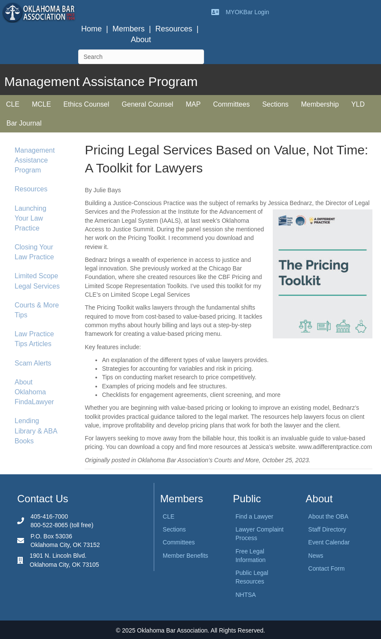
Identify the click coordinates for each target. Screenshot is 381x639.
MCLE (41, 104)
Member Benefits (185, 555)
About (141, 39)
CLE (12, 104)
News (315, 555)
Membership (320, 104)
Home (91, 29)
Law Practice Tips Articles (34, 338)
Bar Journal (24, 123)
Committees (231, 104)
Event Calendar (329, 542)
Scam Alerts (33, 363)
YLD (358, 104)
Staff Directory (327, 529)
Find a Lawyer (254, 516)
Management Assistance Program (35, 160)
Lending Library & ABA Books (36, 430)
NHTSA (245, 594)
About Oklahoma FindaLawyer (34, 392)
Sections (275, 104)
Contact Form (326, 568)
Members (129, 29)
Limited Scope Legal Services (37, 280)
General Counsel (147, 104)
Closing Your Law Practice (34, 252)
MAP (193, 104)
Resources (173, 29)
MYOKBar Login (247, 12)
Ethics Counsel (87, 104)
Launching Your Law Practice (30, 218)
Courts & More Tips (37, 310)
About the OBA (328, 516)
